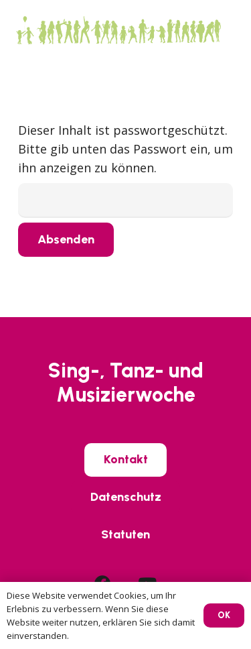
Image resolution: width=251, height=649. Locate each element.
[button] (231, 30)
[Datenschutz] (126, 497)
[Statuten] (125, 534)
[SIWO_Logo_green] (118, 30)
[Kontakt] (125, 460)
